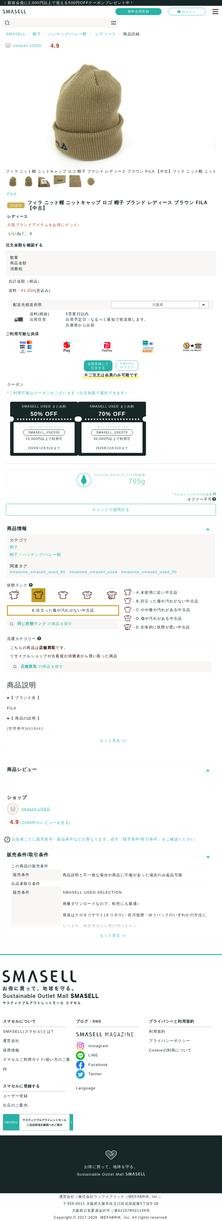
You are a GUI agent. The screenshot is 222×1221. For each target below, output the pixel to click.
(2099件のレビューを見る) (46, 822)
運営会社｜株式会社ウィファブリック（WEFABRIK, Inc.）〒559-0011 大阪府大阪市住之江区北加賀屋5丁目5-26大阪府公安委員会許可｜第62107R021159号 (111, 1204)
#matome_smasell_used (94, 572)
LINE (87, 1055)
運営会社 (11, 1041)
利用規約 (157, 1031)
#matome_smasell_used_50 (149, 572)
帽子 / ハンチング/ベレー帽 (35, 554)
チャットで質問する (111, 510)
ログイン (186, 12)
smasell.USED (27, 45)
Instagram (92, 1046)
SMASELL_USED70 (112, 432)
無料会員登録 (138, 11)
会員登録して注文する (98, 366)
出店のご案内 (15, 1105)
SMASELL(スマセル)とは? (28, 1031)
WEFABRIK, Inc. (115, 1218)
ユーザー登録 (15, 1096)
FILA (12, 194)
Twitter (89, 1074)
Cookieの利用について (170, 1050)
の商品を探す (41, 623)
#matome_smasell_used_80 (38, 572)
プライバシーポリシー (169, 1041)
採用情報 (11, 1050)
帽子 (14, 547)
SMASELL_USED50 (44, 432)
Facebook (92, 1065)
